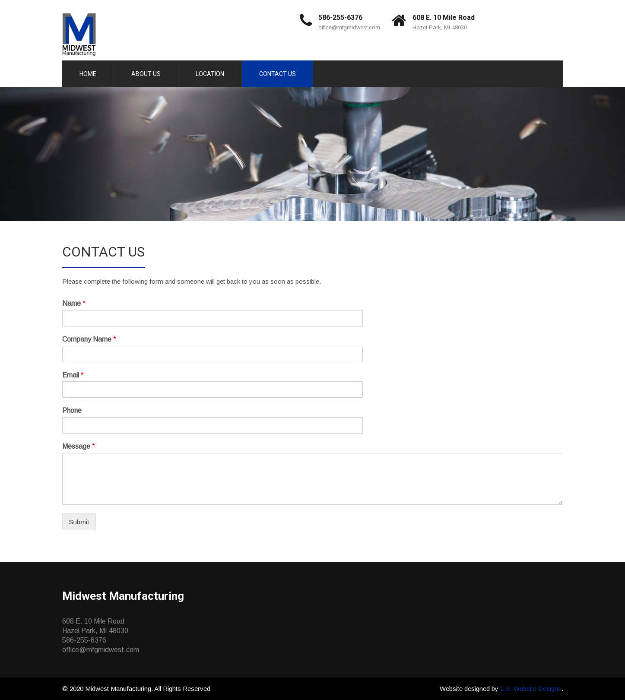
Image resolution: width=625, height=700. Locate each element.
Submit (79, 522)
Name (74, 303)
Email (73, 375)
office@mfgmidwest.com (349, 27)
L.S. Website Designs (531, 688)
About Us (146, 73)
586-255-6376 (340, 17)
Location (210, 73)
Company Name (89, 339)
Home (87, 73)
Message (78, 446)
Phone (72, 410)
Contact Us (277, 73)
